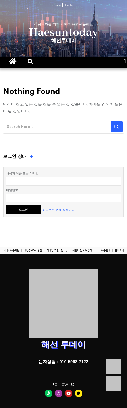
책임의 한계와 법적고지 (84, 250)
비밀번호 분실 (51, 209)
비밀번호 (12, 190)
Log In (57, 5)
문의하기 (119, 250)
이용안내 (105, 250)
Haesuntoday (63, 32)
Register (68, 5)
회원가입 (69, 209)
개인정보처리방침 (33, 250)
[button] (30, 62)
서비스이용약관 (11, 250)
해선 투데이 (63, 344)
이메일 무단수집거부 (57, 250)
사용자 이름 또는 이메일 (22, 173)
